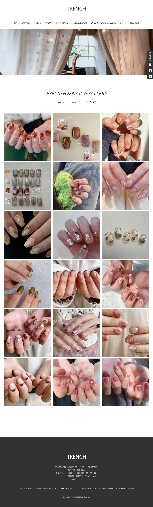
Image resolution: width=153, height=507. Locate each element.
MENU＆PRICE (29, 488)
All (59, 101)
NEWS (70, 488)
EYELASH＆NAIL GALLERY (103, 23)
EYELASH (90, 101)
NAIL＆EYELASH (107, 488)
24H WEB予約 (150, 56)
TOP (16, 23)
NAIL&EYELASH (79, 23)
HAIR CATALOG (54, 488)
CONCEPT (27, 23)
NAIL (73, 101)
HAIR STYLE (62, 23)
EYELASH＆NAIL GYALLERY (124, 488)
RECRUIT (134, 23)
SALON (48, 23)
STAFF (123, 23)
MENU (38, 23)
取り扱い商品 (86, 488)
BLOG (45, 488)
